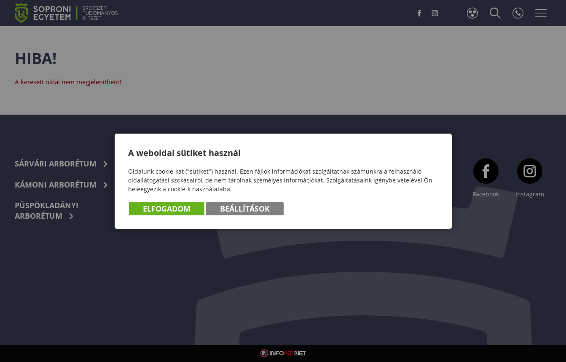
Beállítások (245, 209)
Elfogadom (166, 209)
